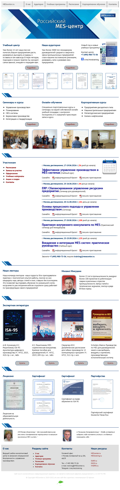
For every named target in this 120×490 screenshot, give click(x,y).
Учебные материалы (15, 176)
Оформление (12, 173)
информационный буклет (64, 177)
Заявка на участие (14, 170)
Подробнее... (32, 68)
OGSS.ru (94, 463)
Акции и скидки (12, 179)
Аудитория (38, 4)
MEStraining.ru (96, 456)
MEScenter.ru (8, 4)
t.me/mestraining (91, 59)
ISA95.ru (94, 461)
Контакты (113, 4)
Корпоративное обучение (93, 4)
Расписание (74, 4)
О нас (28, 4)
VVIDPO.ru (94, 466)
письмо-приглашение (89, 177)
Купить (22, 363)
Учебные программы (56, 4)
